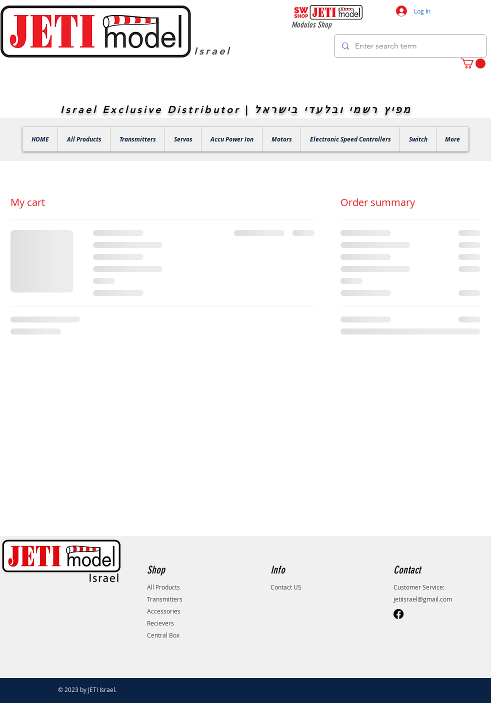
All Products (163, 587)
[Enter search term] (410, 46)
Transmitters (164, 599)
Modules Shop (312, 25)
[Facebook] (399, 614)
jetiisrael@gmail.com (423, 599)
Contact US (286, 587)
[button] (473, 63)
